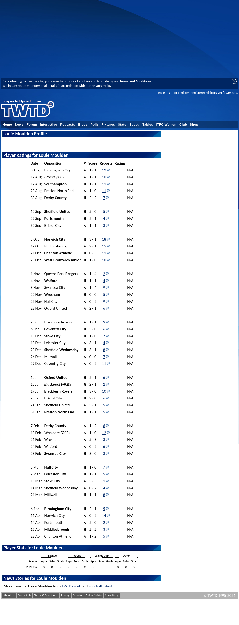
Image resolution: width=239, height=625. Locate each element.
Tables (147, 124)
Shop (194, 124)
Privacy (65, 595)
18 (104, 239)
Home (7, 124)
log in (169, 92)
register (183, 92)
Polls (94, 124)
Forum (32, 124)
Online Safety (93, 595)
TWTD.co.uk (71, 586)
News (19, 124)
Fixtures (108, 124)
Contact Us (24, 595)
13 (104, 170)
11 (104, 184)
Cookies (77, 595)
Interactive (48, 124)
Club (183, 124)
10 (104, 177)
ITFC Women (166, 124)
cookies (84, 81)
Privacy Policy (101, 85)
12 (104, 432)
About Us (9, 595)
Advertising (112, 595)
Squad (134, 124)
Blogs (82, 124)
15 (104, 246)
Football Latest (100, 586)
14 (104, 515)
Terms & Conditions (46, 595)
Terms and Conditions (136, 81)
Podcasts (67, 124)
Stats (122, 124)
